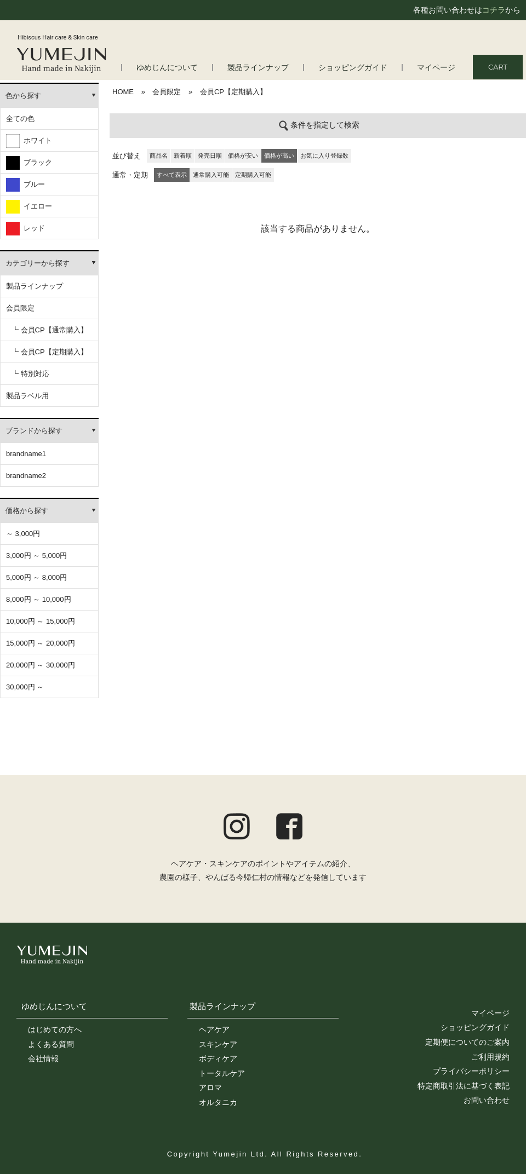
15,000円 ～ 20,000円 (40, 643)
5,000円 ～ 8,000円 (36, 577)
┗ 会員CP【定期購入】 (50, 352)
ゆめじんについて (54, 1006)
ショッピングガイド (358, 67)
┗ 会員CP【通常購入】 (50, 330)
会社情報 (43, 1058)
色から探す (23, 95)
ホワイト (29, 141)
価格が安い (243, 155)
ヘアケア (214, 1029)
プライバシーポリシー (471, 1071)
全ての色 (20, 118)
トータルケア (222, 1073)
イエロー (29, 207)
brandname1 (26, 454)
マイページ (437, 67)
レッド (25, 228)
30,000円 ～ (25, 687)
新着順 (183, 155)
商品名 (159, 155)
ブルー (25, 185)
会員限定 (20, 308)
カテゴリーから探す (37, 263)
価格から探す (26, 511)
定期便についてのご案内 (467, 1042)
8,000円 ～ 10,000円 (38, 599)
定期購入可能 (253, 174)
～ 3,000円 (23, 534)
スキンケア (218, 1044)
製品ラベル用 (27, 396)
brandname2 (26, 475)
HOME (123, 92)
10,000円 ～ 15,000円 (40, 621)
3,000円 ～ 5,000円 (36, 555)
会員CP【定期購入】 (233, 92)
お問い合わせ (487, 1100)
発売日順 (210, 155)
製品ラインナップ (267, 67)
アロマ (210, 1087)
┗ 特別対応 (30, 374)
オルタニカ (218, 1102)
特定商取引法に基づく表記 (464, 1085)
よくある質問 (51, 1044)
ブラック (29, 163)
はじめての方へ (55, 1029)
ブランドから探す (33, 431)
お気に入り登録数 (324, 155)
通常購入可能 (211, 174)
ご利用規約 (490, 1056)
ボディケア (218, 1058)
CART (497, 66)
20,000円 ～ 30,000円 (40, 665)
